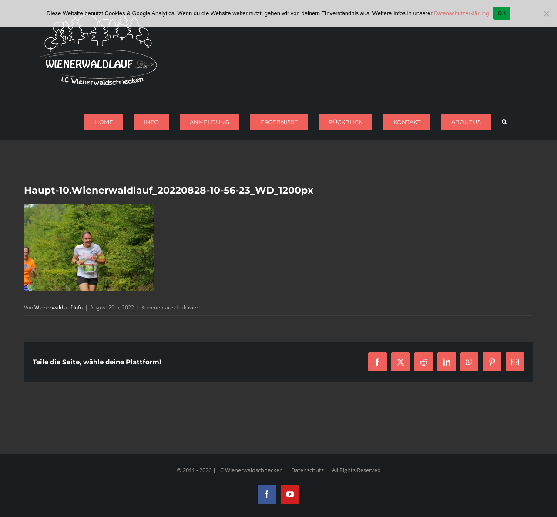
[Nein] (546, 13)
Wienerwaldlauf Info (58, 307)
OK (502, 13)
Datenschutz (307, 470)
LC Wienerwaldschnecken (250, 470)
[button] (504, 122)
